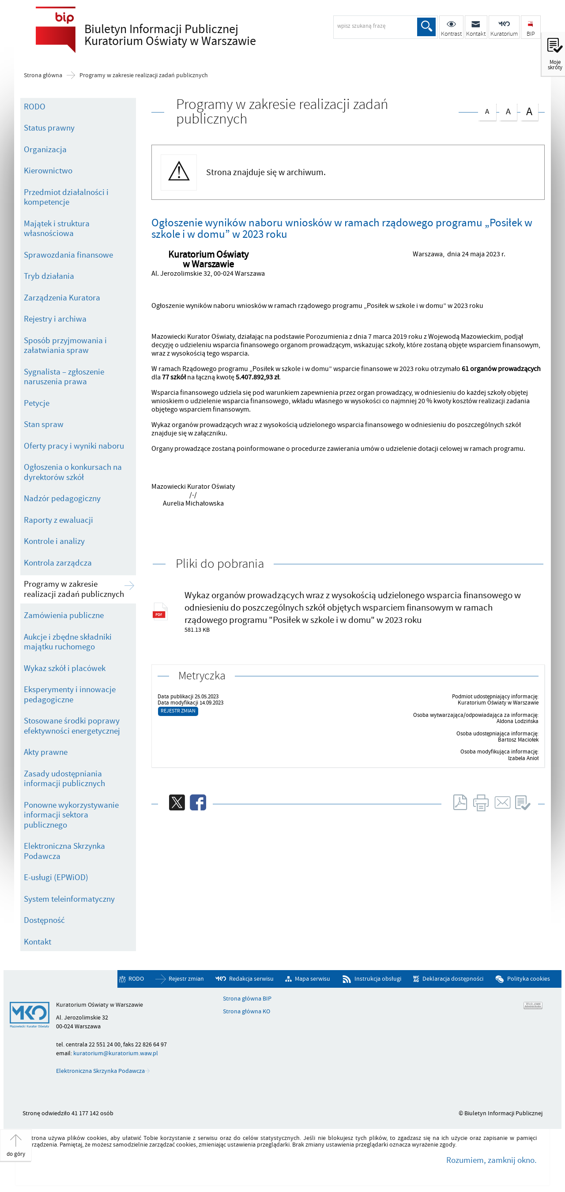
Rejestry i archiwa (55, 319)
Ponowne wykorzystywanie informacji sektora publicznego (71, 815)
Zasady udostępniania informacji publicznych (64, 778)
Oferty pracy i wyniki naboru (74, 446)
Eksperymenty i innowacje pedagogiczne (70, 694)
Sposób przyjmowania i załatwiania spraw (65, 345)
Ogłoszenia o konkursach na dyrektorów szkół (73, 472)
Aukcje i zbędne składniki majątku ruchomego (68, 642)
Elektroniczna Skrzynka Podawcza (64, 851)
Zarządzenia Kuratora (62, 297)
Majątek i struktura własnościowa (57, 228)
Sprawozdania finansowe (68, 255)
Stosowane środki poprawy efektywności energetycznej (72, 726)
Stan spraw (44, 424)
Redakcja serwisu (251, 979)
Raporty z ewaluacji (58, 520)
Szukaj (426, 27)
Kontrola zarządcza (58, 563)
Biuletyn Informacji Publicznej (179, 36)
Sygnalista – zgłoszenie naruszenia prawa (64, 377)
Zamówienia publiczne (64, 615)
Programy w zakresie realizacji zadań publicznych (143, 75)
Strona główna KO (246, 1011)
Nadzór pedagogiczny (62, 498)
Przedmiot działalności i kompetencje (66, 197)
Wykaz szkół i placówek (64, 668)
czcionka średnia (508, 110)
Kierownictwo (48, 170)
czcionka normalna (487, 109)
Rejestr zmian (178, 711)
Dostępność (44, 920)
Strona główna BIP (247, 999)
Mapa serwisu (312, 979)
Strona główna (43, 75)
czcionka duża (529, 111)
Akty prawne (46, 752)
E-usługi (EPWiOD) (56, 877)
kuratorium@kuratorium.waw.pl (115, 1053)
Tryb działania (49, 276)
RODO (34, 106)
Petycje (36, 403)
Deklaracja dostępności (452, 979)
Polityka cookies (528, 979)
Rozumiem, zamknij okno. (491, 1160)
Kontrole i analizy (54, 541)
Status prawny (49, 128)
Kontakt (37, 942)
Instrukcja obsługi (377, 979)
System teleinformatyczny (69, 899)
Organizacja (45, 149)
